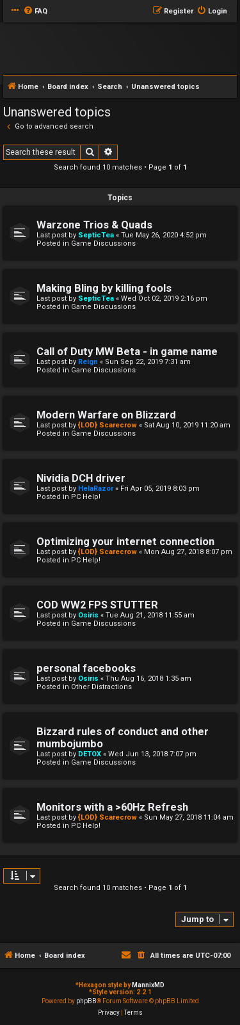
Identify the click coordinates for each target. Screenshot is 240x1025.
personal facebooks (86, 668)
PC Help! (85, 497)
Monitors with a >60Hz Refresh (112, 807)
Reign (88, 362)
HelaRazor (95, 488)
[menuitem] (35, 11)
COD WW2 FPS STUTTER (97, 605)
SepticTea (96, 235)
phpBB (86, 1001)
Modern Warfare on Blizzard (106, 415)
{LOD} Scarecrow (107, 425)
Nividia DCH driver (80, 478)
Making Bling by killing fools (104, 288)
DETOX (89, 754)
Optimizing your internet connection (125, 542)
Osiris (88, 615)
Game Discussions (103, 243)
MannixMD (148, 985)
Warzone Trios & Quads (94, 225)
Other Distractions (101, 687)
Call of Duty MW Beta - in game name (127, 352)
